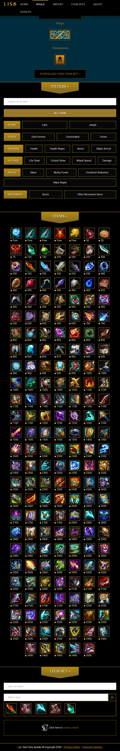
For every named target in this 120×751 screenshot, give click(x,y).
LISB (10, 4)
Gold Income (38, 136)
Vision (103, 136)
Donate (25, 11)
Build (40, 4)
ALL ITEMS (60, 112)
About (97, 4)
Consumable (73, 136)
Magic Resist (103, 148)
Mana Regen (60, 182)
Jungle (92, 124)
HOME (24, 4)
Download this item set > (60, 73)
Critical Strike (58, 160)
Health (34, 148)
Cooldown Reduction (97, 172)
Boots (45, 194)
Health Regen (57, 148)
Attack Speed (84, 160)
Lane (44, 124)
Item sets (78, 4)
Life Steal (34, 160)
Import (58, 4)
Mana (33, 172)
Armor (80, 148)
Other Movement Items (90, 194)
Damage (107, 160)
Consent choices (92, 747)
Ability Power (61, 172)
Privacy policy (72, 747)
